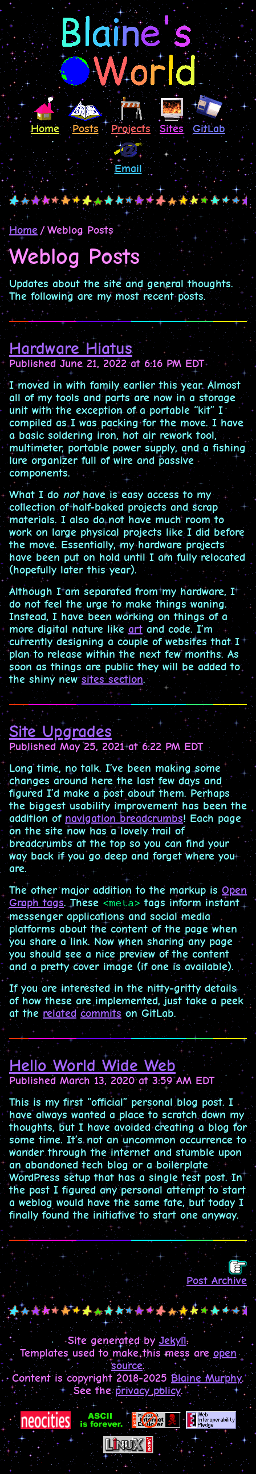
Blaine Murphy (206, 1378)
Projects (131, 114)
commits (100, 1013)
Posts (85, 117)
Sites (172, 116)
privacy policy (148, 1390)
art (135, 629)
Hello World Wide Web (92, 1065)
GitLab (209, 114)
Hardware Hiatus (70, 348)
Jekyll (172, 1340)
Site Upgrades (60, 731)
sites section (112, 679)
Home (45, 114)
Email (128, 156)
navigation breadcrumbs (124, 818)
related (59, 1013)
